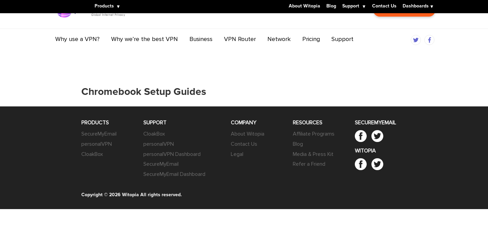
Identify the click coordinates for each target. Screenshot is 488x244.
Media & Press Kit (313, 154)
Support (350, 6)
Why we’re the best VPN (144, 52)
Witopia (66, 2)
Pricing (311, 52)
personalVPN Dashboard (172, 154)
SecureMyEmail (99, 133)
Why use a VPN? (77, 52)
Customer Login (404, 27)
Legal (237, 154)
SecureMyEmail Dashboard (174, 174)
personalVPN (96, 144)
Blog (331, 6)
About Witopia (304, 6)
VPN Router (240, 52)
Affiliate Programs (313, 133)
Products (104, 6)
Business (200, 52)
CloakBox (92, 154)
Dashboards (416, 6)
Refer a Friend (309, 164)
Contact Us (384, 6)
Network (279, 52)
